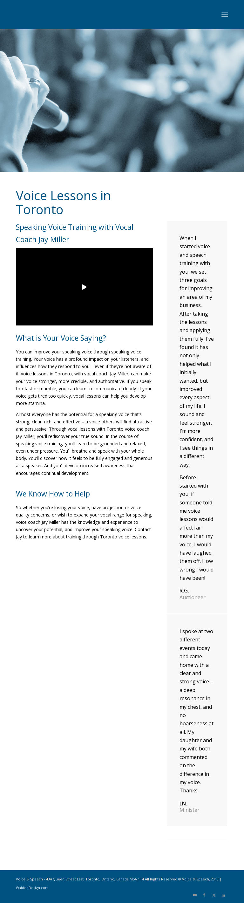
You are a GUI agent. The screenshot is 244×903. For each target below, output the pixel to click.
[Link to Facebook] (204, 895)
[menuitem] (224, 14)
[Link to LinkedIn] (223, 895)
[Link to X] (214, 895)
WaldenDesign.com (32, 887)
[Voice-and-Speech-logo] (63, 14)
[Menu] (224, 14)
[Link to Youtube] (195, 895)
